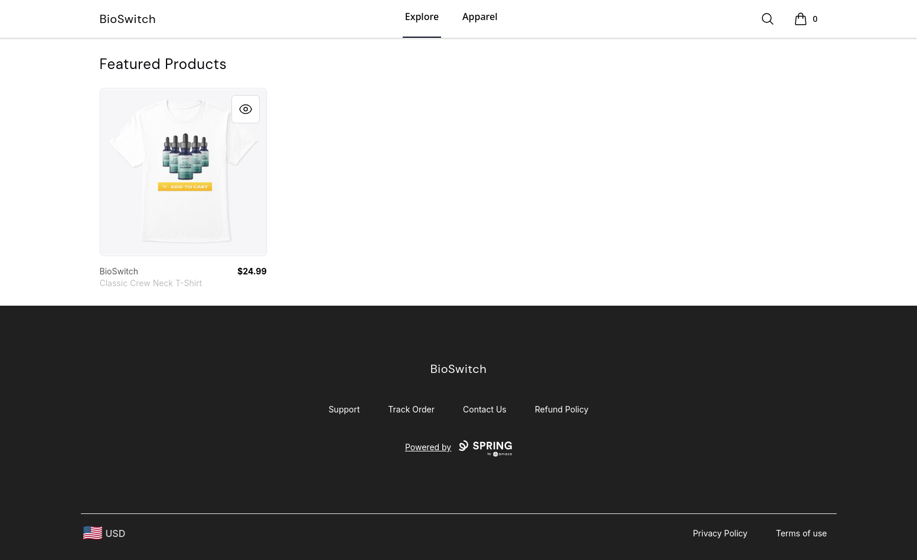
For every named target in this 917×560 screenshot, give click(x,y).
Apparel (479, 16)
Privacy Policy (720, 533)
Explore (422, 16)
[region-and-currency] (104, 533)
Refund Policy (562, 409)
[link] (183, 172)
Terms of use (801, 533)
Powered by (458, 448)
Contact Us (485, 409)
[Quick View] (245, 109)
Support (344, 409)
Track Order (411, 409)
